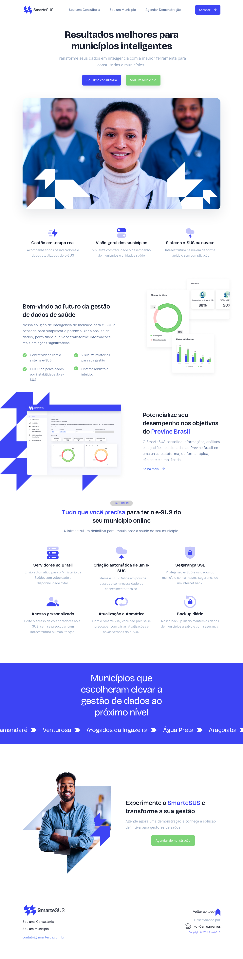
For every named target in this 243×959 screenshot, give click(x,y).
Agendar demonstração (173, 840)
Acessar (208, 10)
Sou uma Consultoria (84, 10)
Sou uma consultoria (101, 80)
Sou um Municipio (123, 10)
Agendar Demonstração (163, 10)
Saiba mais (154, 469)
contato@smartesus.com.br (44, 937)
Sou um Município (36, 929)
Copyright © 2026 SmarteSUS (204, 932)
